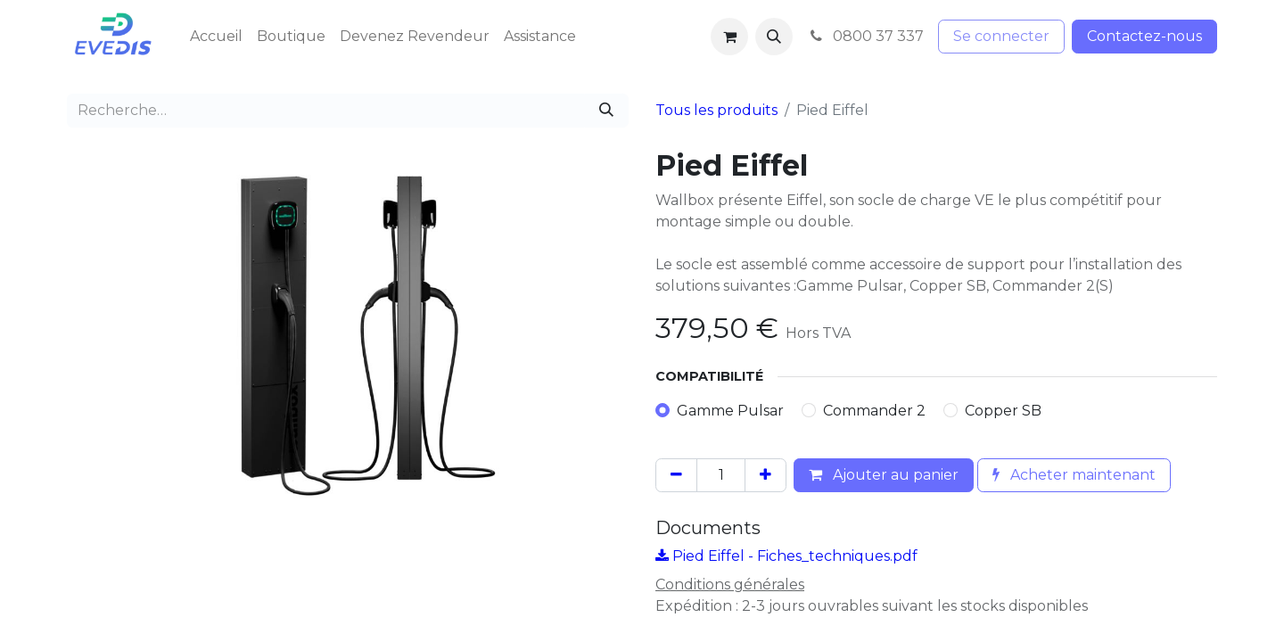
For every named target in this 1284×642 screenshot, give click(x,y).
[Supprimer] (676, 475)
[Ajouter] (765, 475)
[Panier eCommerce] (729, 36)
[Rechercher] (606, 111)
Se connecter (1001, 36)
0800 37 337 (865, 36)
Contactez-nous (1144, 36)
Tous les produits (716, 110)
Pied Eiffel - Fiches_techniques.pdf (786, 555)
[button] (774, 36)
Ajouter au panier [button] (884, 474)
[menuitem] (216, 36)
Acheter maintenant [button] (1074, 474)
